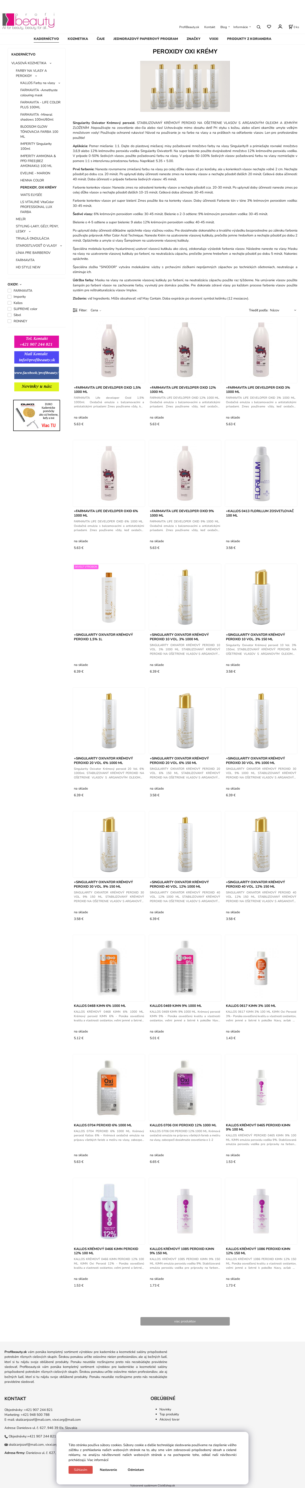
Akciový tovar (169, 1419)
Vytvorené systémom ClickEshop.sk (152, 1485)
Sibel (17, 315)
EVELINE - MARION (35, 173)
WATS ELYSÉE (31, 195)
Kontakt (209, 27)
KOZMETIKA (78, 39)
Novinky (165, 1409)
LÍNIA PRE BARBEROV (33, 252)
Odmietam (136, 1469)
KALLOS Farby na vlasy (37, 83)
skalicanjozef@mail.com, (33, 1419)
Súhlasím (80, 1469)
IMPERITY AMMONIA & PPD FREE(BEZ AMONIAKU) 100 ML (38, 161)
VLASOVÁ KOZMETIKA (28, 63)
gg (10, 397)
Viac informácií (97, 1460)
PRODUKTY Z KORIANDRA (249, 39)
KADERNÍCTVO (46, 39)
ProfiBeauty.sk (189, 27)
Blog (223, 27)
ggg (29, 397)
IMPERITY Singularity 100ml (36, 146)
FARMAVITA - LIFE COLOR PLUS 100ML (40, 104)
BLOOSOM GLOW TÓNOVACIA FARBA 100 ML (39, 131)
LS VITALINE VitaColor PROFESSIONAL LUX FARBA (37, 207)
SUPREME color (25, 309)
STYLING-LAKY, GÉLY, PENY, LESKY (37, 228)
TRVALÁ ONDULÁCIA (32, 238)
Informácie (240, 27)
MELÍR (21, 219)
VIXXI (213, 39)
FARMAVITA (25, 260)
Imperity (20, 296)
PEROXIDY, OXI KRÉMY (38, 187)
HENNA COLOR (32, 180)
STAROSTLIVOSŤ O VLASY (36, 245)
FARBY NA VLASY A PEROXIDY (31, 73)
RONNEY (20, 321)
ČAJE (101, 39)
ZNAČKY (194, 39)
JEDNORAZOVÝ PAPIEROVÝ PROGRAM (145, 39)
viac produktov (185, 1321)
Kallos (18, 303)
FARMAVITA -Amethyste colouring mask (39, 92)
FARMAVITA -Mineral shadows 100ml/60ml (36, 117)
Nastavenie (108, 1469)
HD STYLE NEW (28, 267)
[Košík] (294, 27)
